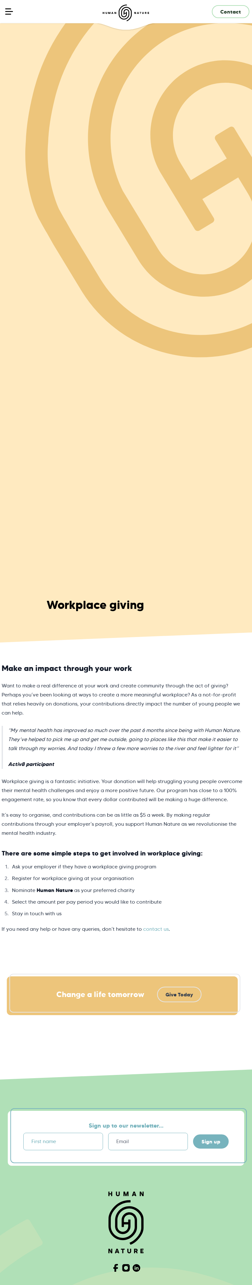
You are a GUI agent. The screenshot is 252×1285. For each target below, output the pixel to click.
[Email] (148, 1141)
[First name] (63, 1141)
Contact (230, 11)
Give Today (179, 994)
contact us (156, 929)
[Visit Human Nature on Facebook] (116, 1268)
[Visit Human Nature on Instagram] (126, 1268)
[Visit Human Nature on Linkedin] (136, 1268)
